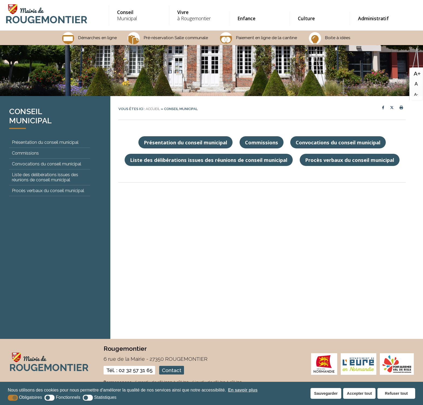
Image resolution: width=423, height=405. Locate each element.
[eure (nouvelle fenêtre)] (358, 374)
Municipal (138, 15)
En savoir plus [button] (242, 390)
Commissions (25, 153)
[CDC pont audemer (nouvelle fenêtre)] (397, 374)
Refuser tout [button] (396, 393)
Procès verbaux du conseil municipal (48, 190)
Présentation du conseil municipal (45, 142)
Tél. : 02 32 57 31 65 (129, 370)
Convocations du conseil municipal (46, 163)
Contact (171, 370)
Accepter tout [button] (359, 393)
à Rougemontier (198, 15)
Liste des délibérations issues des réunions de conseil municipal (45, 177)
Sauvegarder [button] (325, 393)
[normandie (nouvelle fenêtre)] (324, 374)
